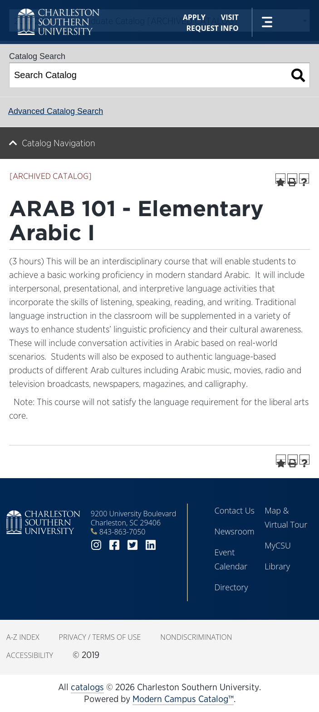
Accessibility (29, 655)
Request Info (212, 28)
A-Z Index (22, 637)
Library (277, 566)
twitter (132, 545)
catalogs (87, 687)
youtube (168, 545)
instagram (96, 545)
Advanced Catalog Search (55, 111)
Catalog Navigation (58, 143)
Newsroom (234, 531)
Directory (231, 587)
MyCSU (278, 545)
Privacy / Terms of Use (100, 637)
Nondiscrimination (196, 637)
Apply (194, 17)
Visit (230, 17)
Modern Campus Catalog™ (183, 698)
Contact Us (234, 510)
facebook (114, 545)
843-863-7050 (122, 532)
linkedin (150, 545)
